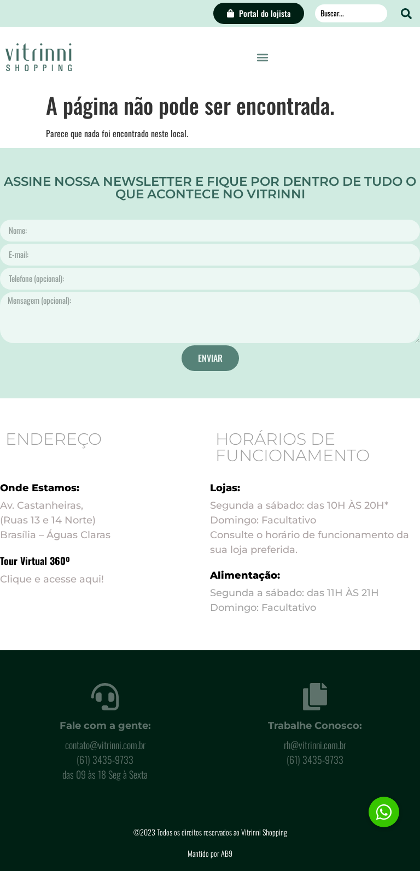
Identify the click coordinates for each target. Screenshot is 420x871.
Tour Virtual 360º (35, 561)
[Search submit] (406, 14)
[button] (263, 57)
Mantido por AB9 (210, 853)
